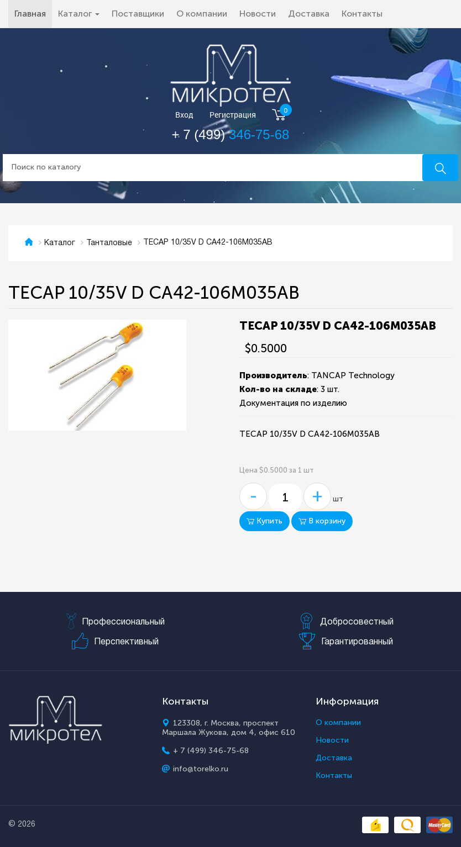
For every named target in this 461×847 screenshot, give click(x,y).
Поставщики (138, 13)
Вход (184, 115)
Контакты (362, 13)
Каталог (59, 243)
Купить (264, 521)
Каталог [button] (78, 13)
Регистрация (232, 115)
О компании (201, 13)
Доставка (308, 13)
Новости (257, 13)
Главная (33, 13)
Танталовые (109, 243)
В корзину (321, 521)
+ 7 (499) (231, 134)
